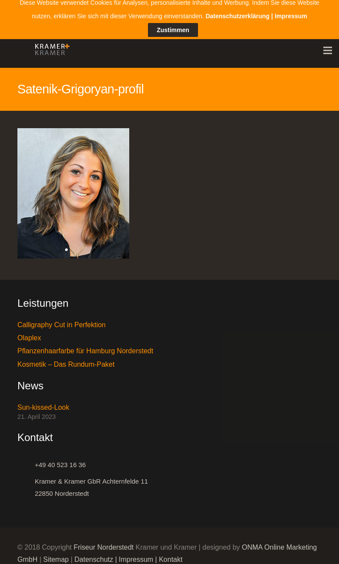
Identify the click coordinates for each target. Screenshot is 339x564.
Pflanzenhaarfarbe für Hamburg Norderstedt (85, 347)
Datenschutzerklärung (237, 5)
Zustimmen (173, 19)
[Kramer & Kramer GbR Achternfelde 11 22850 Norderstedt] (26, 484)
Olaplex (29, 333)
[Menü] (328, 46)
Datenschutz (93, 555)
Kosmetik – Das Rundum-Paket (65, 360)
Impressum (136, 555)
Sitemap (56, 555)
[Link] (50, 46)
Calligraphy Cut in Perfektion (61, 320)
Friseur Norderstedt (104, 543)
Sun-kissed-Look (43, 403)
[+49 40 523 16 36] (26, 461)
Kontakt (170, 555)
